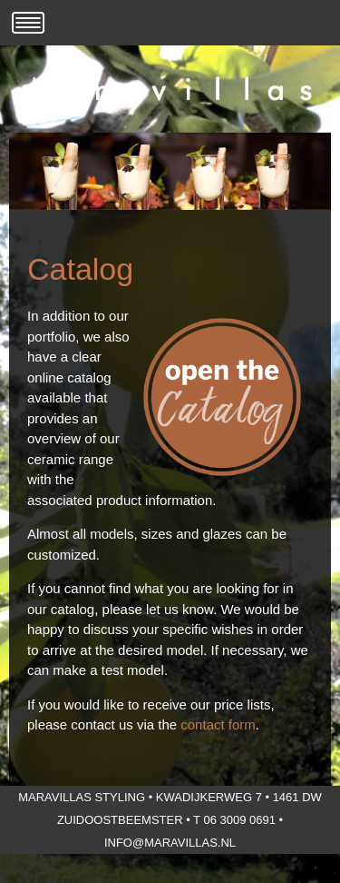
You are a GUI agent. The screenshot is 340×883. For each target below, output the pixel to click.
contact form (218, 724)
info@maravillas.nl (170, 842)
